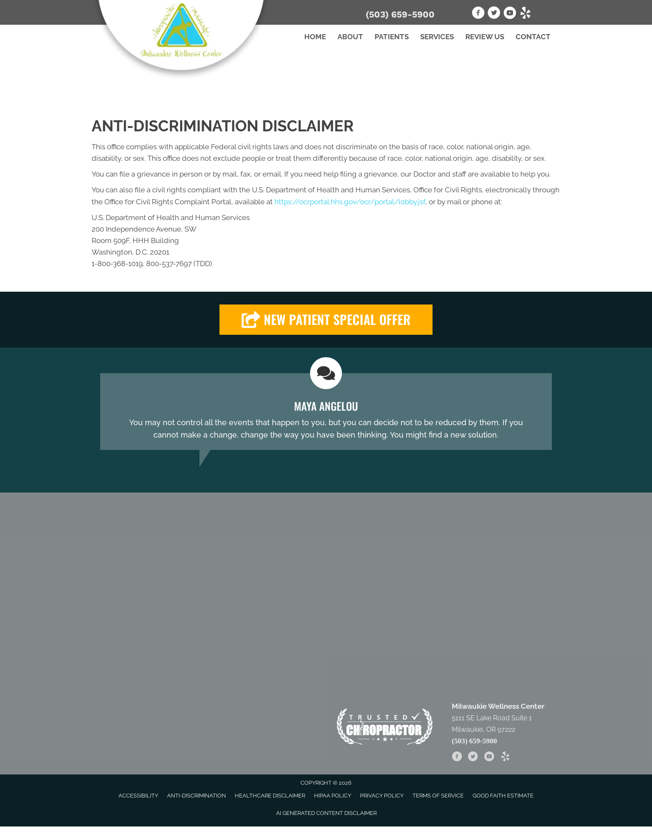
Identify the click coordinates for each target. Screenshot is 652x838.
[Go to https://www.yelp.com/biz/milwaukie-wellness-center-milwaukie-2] (525, 14)
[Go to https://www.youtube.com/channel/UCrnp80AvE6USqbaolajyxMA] (509, 14)
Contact (533, 36)
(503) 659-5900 (400, 14)
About (350, 36)
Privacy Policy (382, 795)
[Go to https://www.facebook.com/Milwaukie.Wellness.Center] (478, 14)
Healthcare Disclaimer (270, 795)
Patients (392, 36)
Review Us (484, 36)
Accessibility (138, 795)
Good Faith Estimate (503, 795)
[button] (326, 319)
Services (437, 36)
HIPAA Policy (332, 795)
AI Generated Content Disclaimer (326, 813)
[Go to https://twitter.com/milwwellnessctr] (494, 14)
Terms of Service (438, 795)
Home (315, 36)
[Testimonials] (326, 411)
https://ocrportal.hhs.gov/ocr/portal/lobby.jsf (349, 201)
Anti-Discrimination (196, 795)
